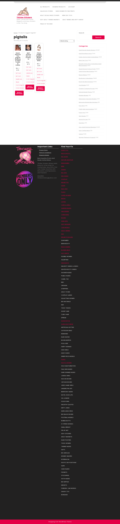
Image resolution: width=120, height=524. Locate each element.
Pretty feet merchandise (86, 109)
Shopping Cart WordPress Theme (60, 522)
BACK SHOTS (66, 153)
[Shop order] (67, 41)
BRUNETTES (65, 182)
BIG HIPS (64, 173)
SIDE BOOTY (65, 263)
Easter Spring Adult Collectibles (88, 57)
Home (15, 33)
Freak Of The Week (46, 24)
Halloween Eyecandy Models (88, 99)
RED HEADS (64, 176)
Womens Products (59, 7)
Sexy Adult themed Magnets (50, 19)
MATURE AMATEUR (67, 160)
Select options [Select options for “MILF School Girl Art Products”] (30, 87)
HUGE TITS (64, 150)
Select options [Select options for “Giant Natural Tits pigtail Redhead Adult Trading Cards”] (19, 93)
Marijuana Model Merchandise (88, 102)
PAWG (63, 359)
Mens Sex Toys (67, 15)
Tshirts (81, 134)
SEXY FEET (64, 189)
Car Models (82, 85)
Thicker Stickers (24, 17)
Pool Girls (82, 106)
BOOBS (63, 218)
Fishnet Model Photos (85, 92)
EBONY (63, 198)
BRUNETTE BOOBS (67, 237)
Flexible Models (83, 95)
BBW (62, 166)
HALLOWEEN (65, 211)
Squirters (81, 123)
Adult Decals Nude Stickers (49, 15)
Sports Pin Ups (83, 119)
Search (81, 33)
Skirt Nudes (82, 116)
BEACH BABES (65, 247)
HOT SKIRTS (65, 253)
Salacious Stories (46, 11)
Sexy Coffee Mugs (84, 130)
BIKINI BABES (65, 163)
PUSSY (63, 192)
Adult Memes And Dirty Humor (72, 19)
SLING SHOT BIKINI (67, 324)
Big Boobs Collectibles (86, 78)
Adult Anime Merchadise (86, 71)
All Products (45, 7)
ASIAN (63, 185)
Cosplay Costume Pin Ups (87, 88)
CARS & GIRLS (65, 205)
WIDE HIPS (64, 221)
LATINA (63, 202)
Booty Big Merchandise (86, 82)
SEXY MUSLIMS (65, 224)
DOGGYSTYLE (65, 321)
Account (71, 7)
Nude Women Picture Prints (65, 11)
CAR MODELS (65, 227)
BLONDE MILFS (65, 250)
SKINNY (63, 169)
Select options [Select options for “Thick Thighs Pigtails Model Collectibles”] (40, 88)
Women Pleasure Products (87, 137)
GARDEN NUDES (66, 208)
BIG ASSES (64, 157)
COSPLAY (64, 179)
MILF (62, 234)
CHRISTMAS (65, 215)
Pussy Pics (82, 112)
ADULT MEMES (65, 231)
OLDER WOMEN (66, 195)
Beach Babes (83, 75)
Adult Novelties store (85, 53)
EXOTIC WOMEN (66, 363)
